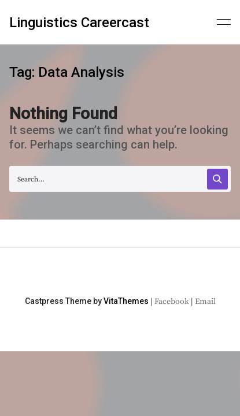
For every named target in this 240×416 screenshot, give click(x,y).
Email (205, 301)
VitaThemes (126, 301)
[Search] (217, 179)
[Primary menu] (224, 20)
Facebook (171, 301)
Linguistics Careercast (79, 22)
